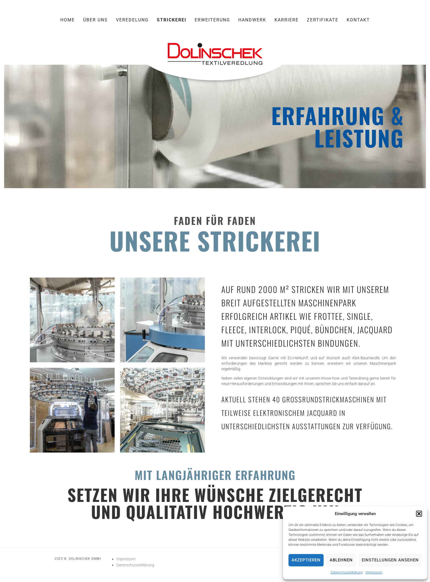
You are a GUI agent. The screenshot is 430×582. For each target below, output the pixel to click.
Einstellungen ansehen (390, 560)
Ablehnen (341, 560)
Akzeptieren (306, 560)
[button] (419, 513)
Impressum (374, 572)
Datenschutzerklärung (347, 572)
